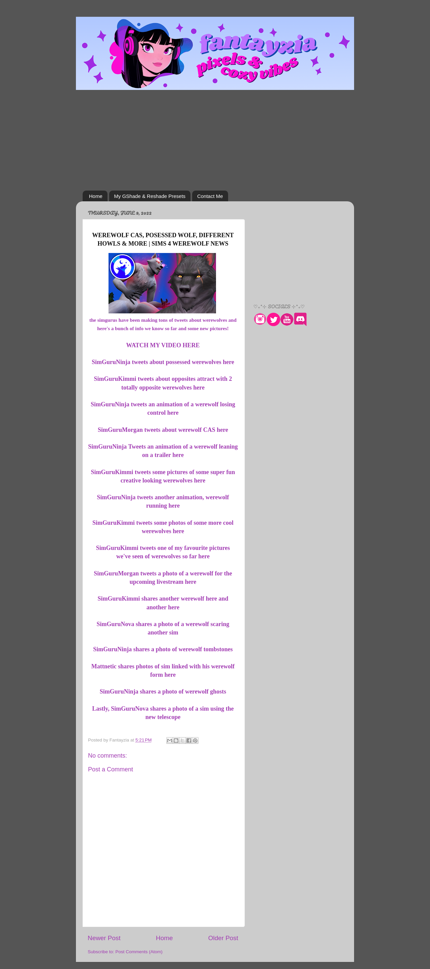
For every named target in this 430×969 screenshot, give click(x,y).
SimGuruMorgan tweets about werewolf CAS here (163, 429)
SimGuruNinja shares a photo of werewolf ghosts (163, 691)
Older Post (223, 937)
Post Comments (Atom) (139, 951)
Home (95, 196)
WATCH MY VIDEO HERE (163, 345)
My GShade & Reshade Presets (150, 196)
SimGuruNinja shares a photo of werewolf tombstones (162, 649)
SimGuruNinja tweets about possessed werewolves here (163, 362)
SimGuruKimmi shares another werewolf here (157, 598)
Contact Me (210, 196)
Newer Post (104, 937)
